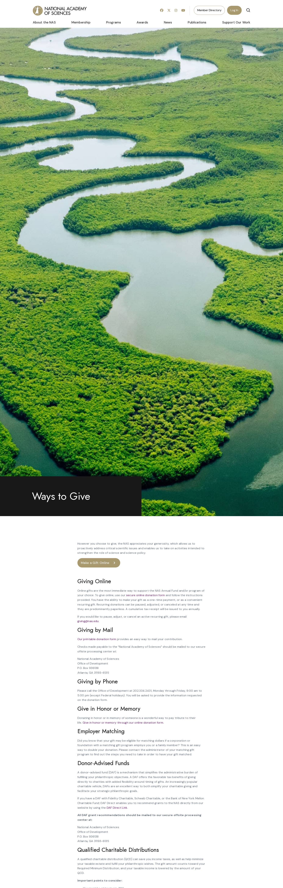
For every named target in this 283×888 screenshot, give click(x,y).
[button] (248, 10)
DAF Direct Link (117, 808)
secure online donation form (145, 595)
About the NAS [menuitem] (44, 22)
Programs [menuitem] (113, 22)
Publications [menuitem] (197, 22)
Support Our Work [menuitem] (236, 22)
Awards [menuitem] (142, 22)
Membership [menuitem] (80, 22)
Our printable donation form (96, 639)
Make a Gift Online (95, 563)
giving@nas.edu (88, 621)
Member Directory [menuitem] (209, 10)
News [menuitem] (168, 22)
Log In (234, 10)
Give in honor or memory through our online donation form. (123, 722)
